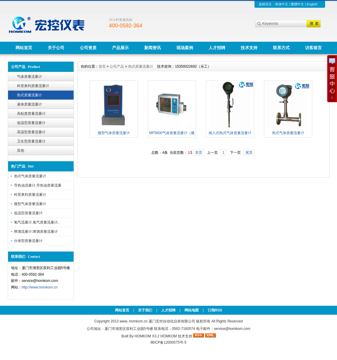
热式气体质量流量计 (30, 176)
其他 (20, 150)
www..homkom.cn (133, 321)
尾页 (249, 152)
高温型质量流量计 (31, 132)
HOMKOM (168, 336)
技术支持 (249, 47)
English (312, 4)
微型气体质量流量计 (30, 204)
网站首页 (23, 47)
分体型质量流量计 (28, 241)
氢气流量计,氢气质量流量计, (36, 222)
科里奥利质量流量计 (33, 86)
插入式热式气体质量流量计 (230, 133)
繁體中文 (297, 4)
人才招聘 (217, 47)
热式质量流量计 (29, 95)
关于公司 (56, 47)
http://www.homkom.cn (40, 287)
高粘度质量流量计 (31, 113)
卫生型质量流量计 (31, 141)
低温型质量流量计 (31, 123)
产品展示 (120, 47)
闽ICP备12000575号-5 (168, 342)
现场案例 (184, 47)
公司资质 (88, 47)
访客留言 (313, 47)
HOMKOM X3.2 (146, 336)
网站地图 (191, 310)
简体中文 (281, 4)
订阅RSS (215, 310)
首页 (102, 66)
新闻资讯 (152, 47)
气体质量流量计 (29, 77)
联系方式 (281, 47)
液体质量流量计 (29, 104)
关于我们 (145, 310)
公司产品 (117, 66)
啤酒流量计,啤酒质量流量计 (36, 231)
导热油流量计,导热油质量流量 (37, 185)
